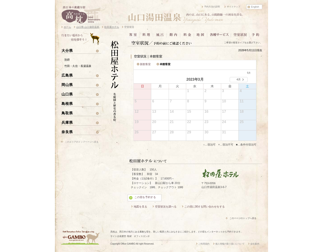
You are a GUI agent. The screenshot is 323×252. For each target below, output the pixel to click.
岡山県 (67, 84)
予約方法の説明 (212, 6)
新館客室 (145, 64)
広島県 (67, 75)
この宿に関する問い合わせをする (204, 206)
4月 (239, 79)
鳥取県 (67, 113)
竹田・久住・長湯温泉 (77, 66)
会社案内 (254, 244)
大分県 (67, 50)
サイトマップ (233, 6)
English (255, 6)
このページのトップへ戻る (242, 218)
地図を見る (140, 206)
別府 (67, 59)
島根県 (67, 103)
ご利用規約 (204, 244)
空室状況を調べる (166, 206)
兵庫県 (67, 122)
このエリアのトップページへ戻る (81, 142)
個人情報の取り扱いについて (229, 244)
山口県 (67, 94)
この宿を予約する (145, 197)
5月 (249, 73)
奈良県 (67, 131)
